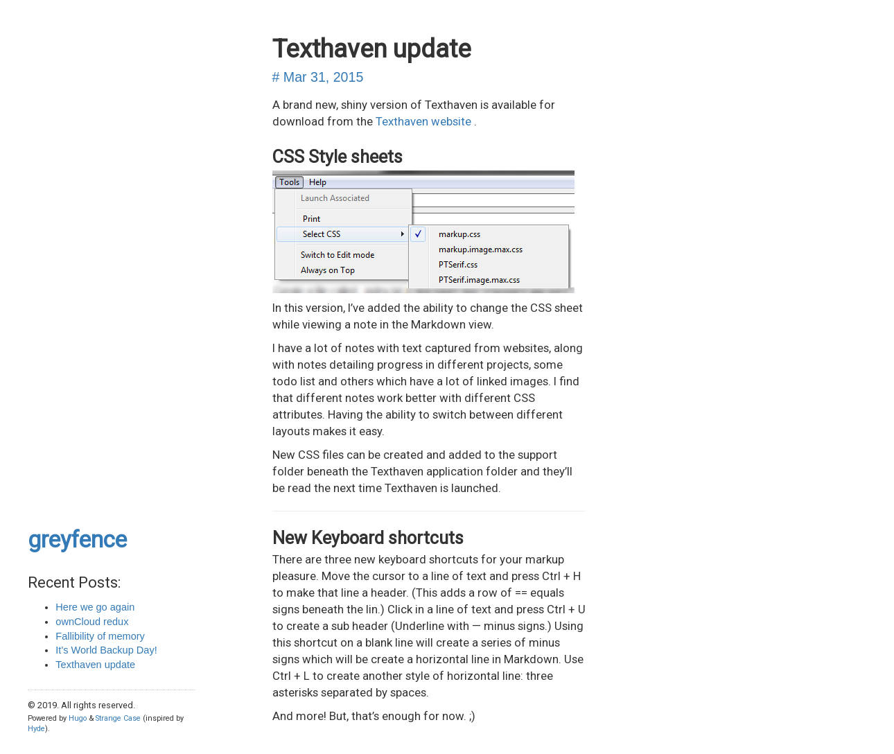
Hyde (36, 728)
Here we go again (94, 607)
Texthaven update (95, 664)
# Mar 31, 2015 (318, 77)
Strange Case (118, 718)
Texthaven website (425, 121)
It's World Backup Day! (106, 650)
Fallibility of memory (100, 636)
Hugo (78, 718)
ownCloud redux (91, 621)
